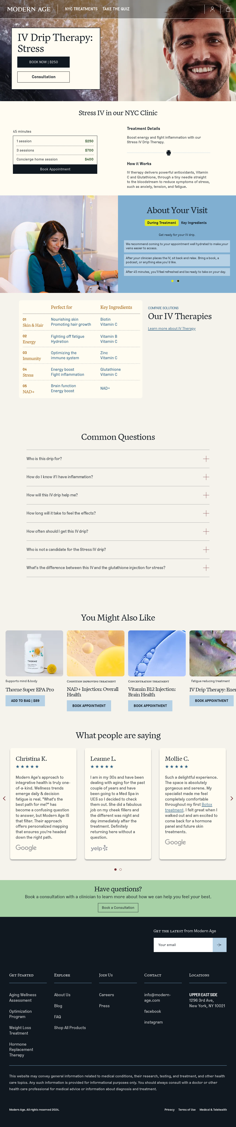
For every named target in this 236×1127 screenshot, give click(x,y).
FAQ (57, 1016)
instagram (153, 1022)
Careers (106, 994)
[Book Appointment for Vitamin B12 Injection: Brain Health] (150, 705)
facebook (152, 1011)
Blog (58, 1005)
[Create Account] (212, 9)
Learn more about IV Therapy (172, 328)
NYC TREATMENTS (81, 8)
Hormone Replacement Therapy (21, 1050)
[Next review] (232, 799)
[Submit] (220, 945)
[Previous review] (4, 799)
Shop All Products (70, 1027)
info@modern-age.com (157, 997)
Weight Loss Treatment (20, 1030)
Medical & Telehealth (213, 1109)
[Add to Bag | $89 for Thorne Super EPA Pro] (25, 700)
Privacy (169, 1109)
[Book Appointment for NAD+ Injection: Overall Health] (89, 705)
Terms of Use (187, 1109)
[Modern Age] (29, 9)
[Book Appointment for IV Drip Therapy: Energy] (211, 700)
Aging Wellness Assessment (22, 997)
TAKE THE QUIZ (116, 8)
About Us (62, 994)
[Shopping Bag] (228, 9)
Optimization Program (20, 1014)
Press (104, 1005)
